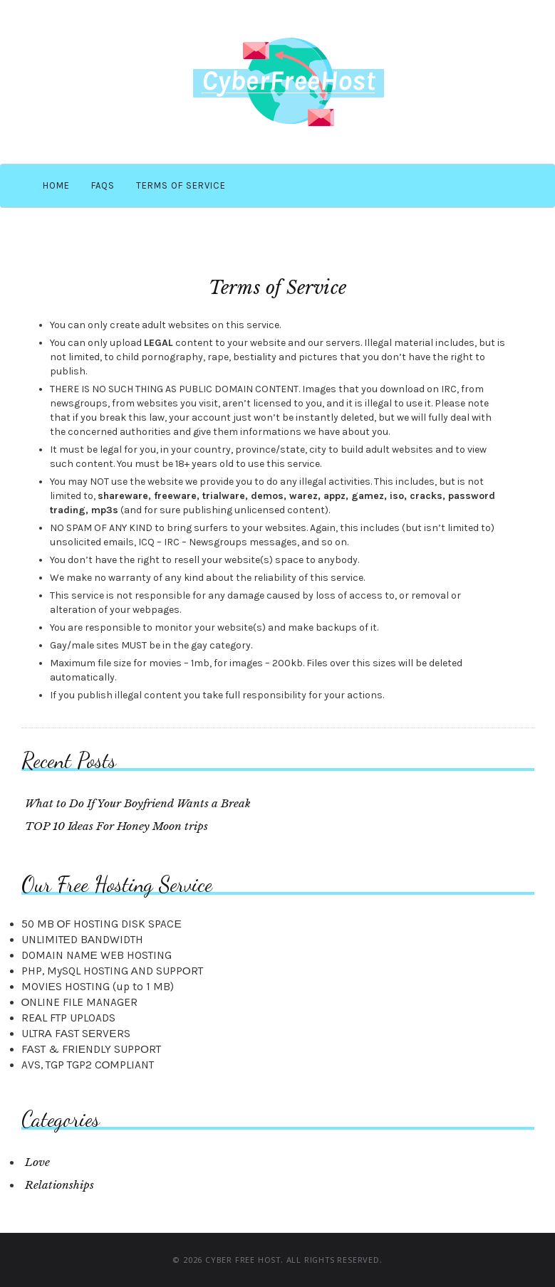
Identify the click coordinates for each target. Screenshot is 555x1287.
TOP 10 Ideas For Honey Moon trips (116, 826)
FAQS (103, 185)
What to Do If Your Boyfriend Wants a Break (138, 803)
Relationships (59, 1185)
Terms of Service (181, 185)
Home (56, 185)
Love (37, 1162)
